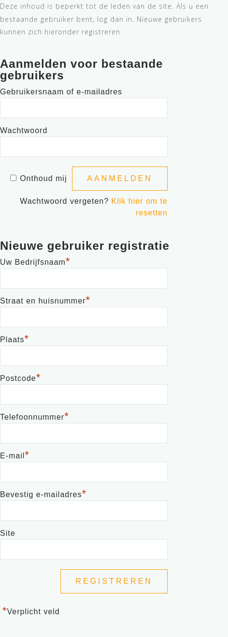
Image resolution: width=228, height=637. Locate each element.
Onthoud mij (43, 178)
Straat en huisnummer (45, 299)
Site (7, 533)
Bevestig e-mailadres (43, 493)
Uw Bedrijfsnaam (35, 261)
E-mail (14, 454)
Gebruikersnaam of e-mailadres (61, 92)
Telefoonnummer (34, 415)
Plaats (14, 338)
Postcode (20, 377)
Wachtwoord (23, 130)
